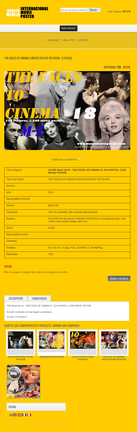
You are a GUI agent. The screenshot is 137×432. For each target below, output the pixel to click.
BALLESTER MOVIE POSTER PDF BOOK (20, 358)
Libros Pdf (68, 40)
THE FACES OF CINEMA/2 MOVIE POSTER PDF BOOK (114, 358)
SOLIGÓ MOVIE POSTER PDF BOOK (83, 358)
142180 (83, 40)
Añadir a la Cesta (119, 278)
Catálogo (52, 40)
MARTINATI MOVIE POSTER (52, 357)
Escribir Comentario (17, 316)
